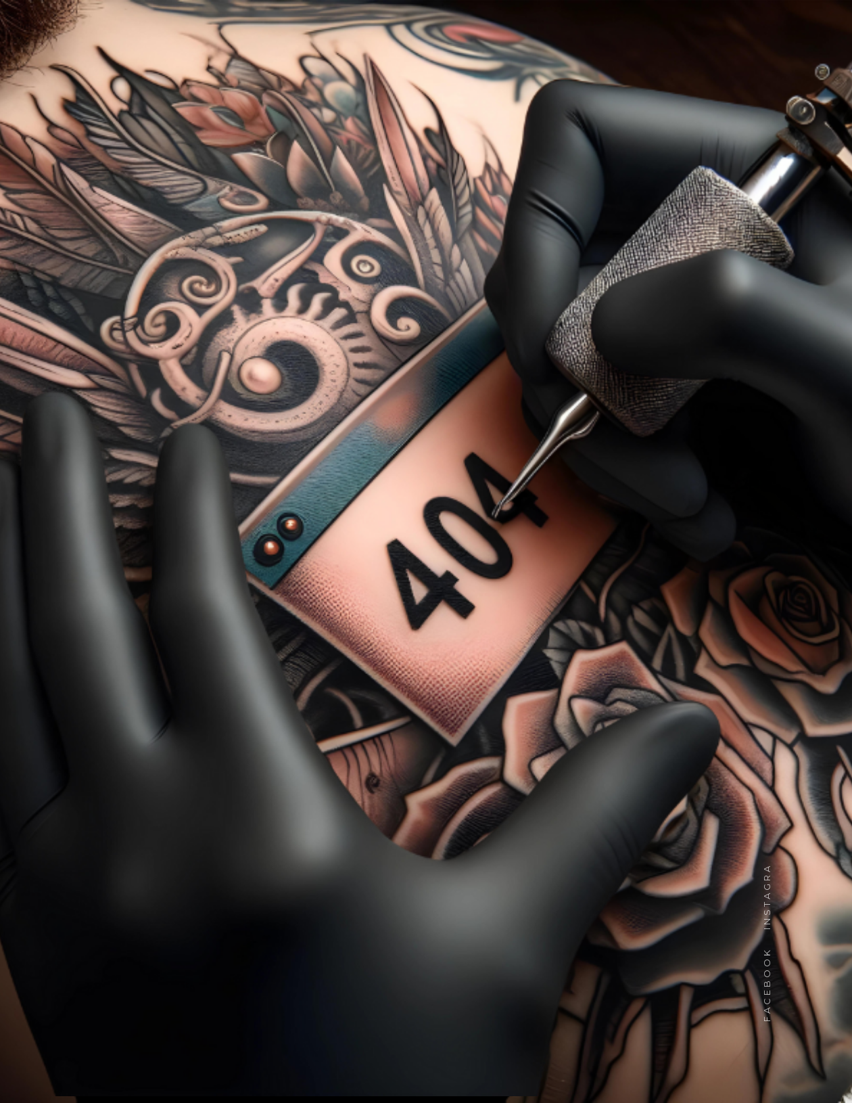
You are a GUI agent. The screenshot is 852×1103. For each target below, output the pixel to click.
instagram (766, 885)
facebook (766, 978)
